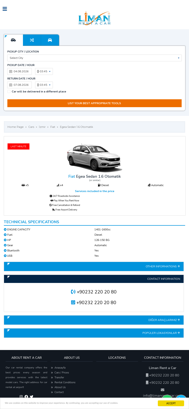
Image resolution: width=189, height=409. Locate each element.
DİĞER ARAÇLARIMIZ (164, 308)
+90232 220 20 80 (94, 280)
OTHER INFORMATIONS (163, 255)
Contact (57, 380)
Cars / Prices (60, 360)
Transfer (57, 365)
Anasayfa (58, 356)
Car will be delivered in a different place (39, 79)
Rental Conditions (63, 370)
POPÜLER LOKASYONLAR (161, 321)
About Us (58, 375)
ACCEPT (170, 403)
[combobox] (94, 59)
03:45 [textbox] (43, 73)
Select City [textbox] (16, 59)
